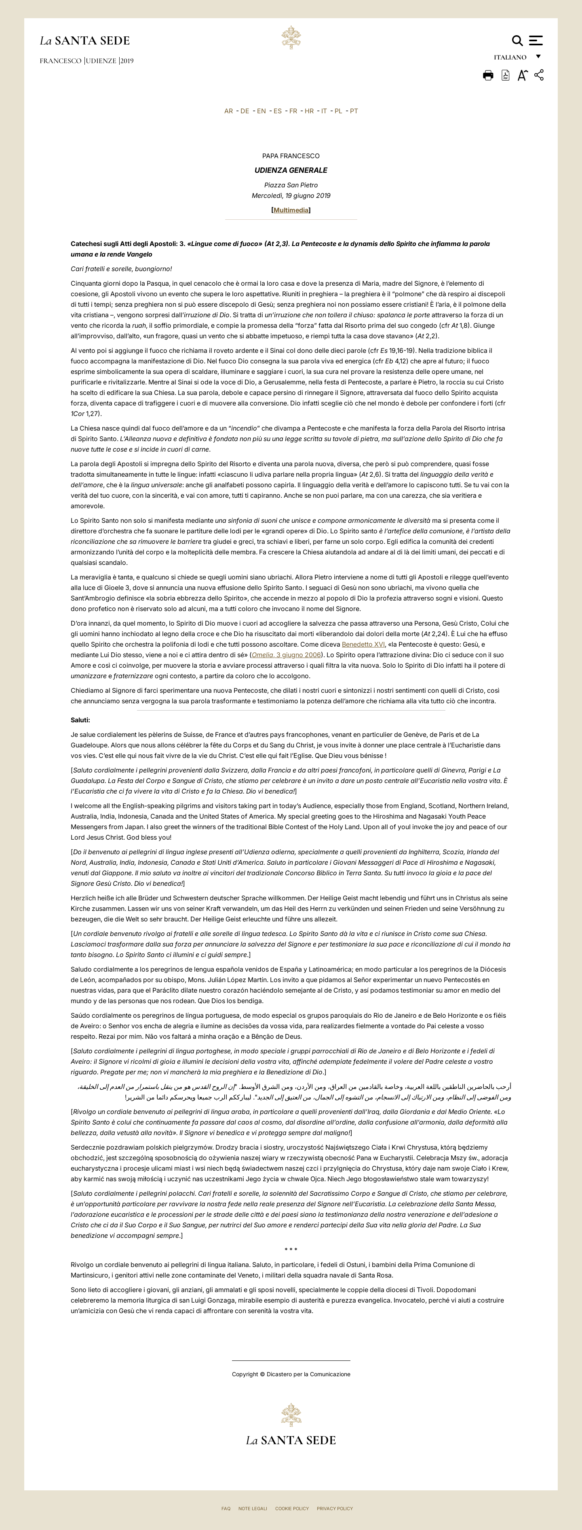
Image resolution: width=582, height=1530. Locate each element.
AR (228, 111)
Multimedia (291, 210)
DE (244, 111)
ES (278, 111)
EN (261, 111)
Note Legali (252, 1508)
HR (309, 111)
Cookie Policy (292, 1508)
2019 (127, 60)
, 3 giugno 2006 (286, 655)
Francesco (61, 60)
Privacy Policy (335, 1508)
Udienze (102, 60)
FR (293, 111)
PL (338, 111)
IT (324, 111)
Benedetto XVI (363, 644)
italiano (512, 59)
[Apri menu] (535, 40)
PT (354, 111)
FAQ (225, 1508)
